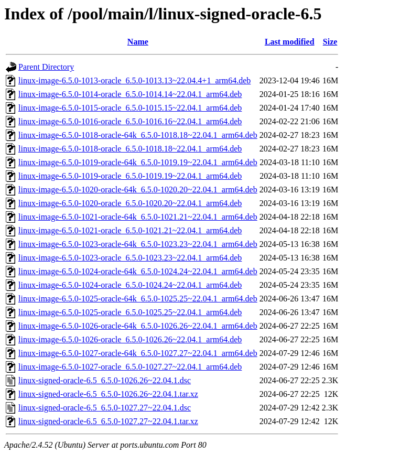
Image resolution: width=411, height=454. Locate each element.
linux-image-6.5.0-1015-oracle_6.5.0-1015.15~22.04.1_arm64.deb (130, 107)
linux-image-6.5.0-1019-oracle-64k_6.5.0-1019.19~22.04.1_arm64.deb (137, 162)
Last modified (290, 41)
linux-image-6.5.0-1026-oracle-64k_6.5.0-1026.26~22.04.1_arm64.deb (137, 325)
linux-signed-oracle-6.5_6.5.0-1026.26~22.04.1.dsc (104, 380)
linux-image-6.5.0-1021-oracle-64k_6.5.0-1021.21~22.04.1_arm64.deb (137, 216)
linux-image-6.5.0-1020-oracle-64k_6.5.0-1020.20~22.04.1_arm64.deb (137, 189)
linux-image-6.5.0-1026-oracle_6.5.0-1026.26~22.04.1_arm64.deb (130, 339)
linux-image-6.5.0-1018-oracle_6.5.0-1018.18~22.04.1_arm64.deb (130, 148)
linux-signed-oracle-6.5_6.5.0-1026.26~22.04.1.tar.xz (108, 394)
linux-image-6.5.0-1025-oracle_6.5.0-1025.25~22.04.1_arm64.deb (130, 312)
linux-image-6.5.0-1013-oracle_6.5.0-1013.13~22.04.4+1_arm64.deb (134, 80)
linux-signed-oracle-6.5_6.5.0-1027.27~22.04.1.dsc (104, 407)
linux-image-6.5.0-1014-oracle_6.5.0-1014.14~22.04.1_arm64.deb (130, 94)
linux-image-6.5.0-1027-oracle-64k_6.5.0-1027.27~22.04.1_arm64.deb (137, 353)
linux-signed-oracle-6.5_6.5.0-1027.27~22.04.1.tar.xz (108, 421)
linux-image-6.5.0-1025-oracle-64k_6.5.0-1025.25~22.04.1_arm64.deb (137, 298)
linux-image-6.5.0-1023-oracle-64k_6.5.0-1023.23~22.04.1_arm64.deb (137, 244)
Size (330, 41)
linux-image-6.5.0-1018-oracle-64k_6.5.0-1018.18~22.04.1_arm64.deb (137, 135)
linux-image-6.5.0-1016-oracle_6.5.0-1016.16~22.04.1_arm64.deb (130, 121)
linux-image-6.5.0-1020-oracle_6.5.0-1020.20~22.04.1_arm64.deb (130, 203)
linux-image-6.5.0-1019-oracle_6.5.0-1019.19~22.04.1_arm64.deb (130, 175)
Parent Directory (46, 66)
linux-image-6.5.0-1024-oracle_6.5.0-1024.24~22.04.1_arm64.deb (130, 284)
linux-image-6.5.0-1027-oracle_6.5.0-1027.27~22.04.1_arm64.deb (130, 366)
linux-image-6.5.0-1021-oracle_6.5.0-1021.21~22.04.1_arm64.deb (130, 230)
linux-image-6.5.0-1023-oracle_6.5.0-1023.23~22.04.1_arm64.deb (130, 257)
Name (137, 41)
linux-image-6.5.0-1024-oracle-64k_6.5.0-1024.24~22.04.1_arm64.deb (137, 271)
